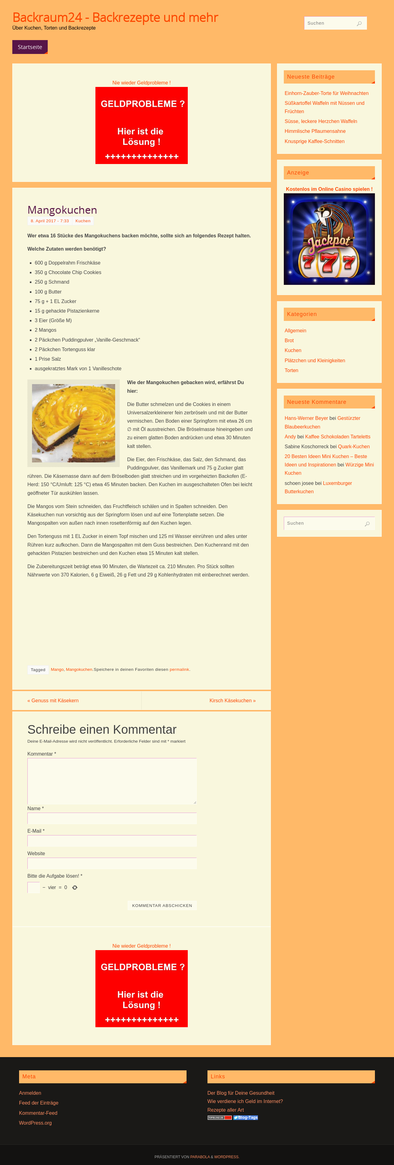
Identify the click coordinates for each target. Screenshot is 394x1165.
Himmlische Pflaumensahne (315, 131)
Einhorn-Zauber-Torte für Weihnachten (327, 93)
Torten (291, 370)
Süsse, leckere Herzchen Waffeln (321, 121)
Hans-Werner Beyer (306, 418)
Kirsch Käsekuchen (233, 700)
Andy (290, 436)
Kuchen (82, 221)
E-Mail (36, 831)
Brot (289, 340)
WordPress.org (35, 1123)
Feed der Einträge (38, 1103)
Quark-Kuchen (354, 446)
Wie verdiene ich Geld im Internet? (245, 1101)
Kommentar (41, 754)
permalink (179, 669)
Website (36, 853)
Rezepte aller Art (225, 1110)
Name (35, 808)
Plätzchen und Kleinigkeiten (315, 360)
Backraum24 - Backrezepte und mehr (115, 17)
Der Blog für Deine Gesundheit (241, 1093)
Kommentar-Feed (38, 1113)
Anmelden (30, 1093)
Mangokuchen (79, 669)
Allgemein (295, 330)
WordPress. (226, 1157)
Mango (57, 669)
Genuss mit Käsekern (52, 700)
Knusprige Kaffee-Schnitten (315, 141)
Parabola (200, 1157)
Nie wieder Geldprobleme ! (141, 82)
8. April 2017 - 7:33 (50, 221)
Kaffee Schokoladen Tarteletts (338, 436)
